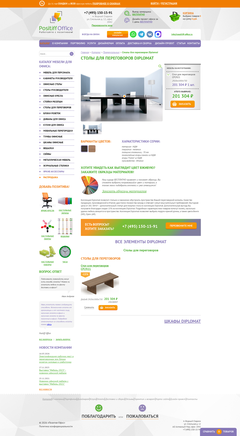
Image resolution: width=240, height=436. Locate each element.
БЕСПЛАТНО (138, 14)
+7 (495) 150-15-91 (98, 12)
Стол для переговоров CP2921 (183, 76)
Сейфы (47, 154)
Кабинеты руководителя (57, 78)
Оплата (120, 43)
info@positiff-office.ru (181, 34)
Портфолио (77, 43)
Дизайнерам (106, 43)
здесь (49, 324)
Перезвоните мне (102, 25)
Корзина (188, 13)
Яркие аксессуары (53, 171)
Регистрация (169, 3)
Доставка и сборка (140, 43)
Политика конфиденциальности (56, 426)
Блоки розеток (52, 113)
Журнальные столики (56, 165)
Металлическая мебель (56, 159)
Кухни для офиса (53, 124)
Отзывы (129, 399)
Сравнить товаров (218, 431)
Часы (65, 262)
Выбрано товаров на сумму (192, 17)
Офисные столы (52, 84)
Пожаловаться (142, 416)
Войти (155, 3)
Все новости (45, 389)
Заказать (185, 103)
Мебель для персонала (56, 72)
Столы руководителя (55, 89)
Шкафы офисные (53, 142)
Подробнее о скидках (106, 3)
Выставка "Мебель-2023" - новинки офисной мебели (52, 371)
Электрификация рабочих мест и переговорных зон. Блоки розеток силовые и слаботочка (56, 359)
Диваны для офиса (54, 119)
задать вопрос (63, 339)
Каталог (45, 43)
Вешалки (48, 148)
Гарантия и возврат (144, 399)
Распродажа (50, 177)
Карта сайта (162, 399)
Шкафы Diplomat (182, 321)
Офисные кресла (53, 95)
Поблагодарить (99, 416)
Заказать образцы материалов (124, 191)
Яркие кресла (47, 210)
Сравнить (89, 307)
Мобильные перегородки (58, 130)
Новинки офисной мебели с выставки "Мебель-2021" (53, 382)
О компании (60, 43)
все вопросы (45, 339)
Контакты (193, 43)
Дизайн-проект (164, 43)
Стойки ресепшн (52, 101)
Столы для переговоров (57, 107)
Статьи (181, 43)
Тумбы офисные (52, 136)
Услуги (91, 43)
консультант (117, 33)
